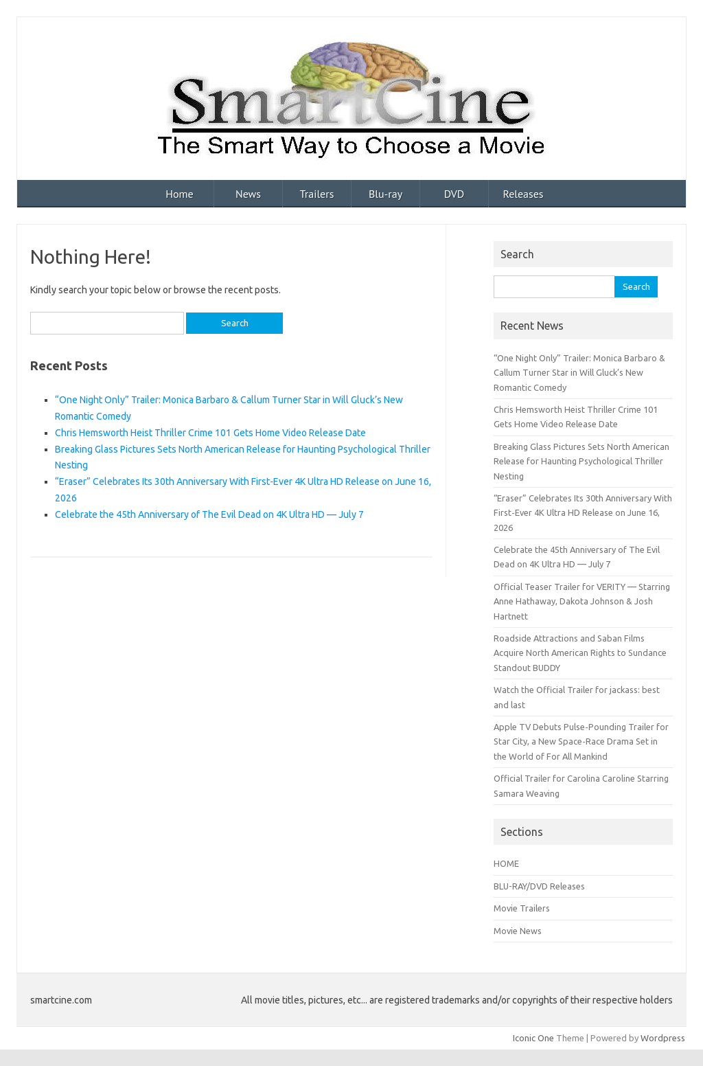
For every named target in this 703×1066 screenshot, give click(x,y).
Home (179, 194)
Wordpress (663, 1038)
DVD (454, 194)
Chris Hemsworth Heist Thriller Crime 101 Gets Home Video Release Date (210, 432)
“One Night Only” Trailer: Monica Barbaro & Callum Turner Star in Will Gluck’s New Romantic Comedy (579, 372)
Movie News (518, 930)
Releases (523, 194)
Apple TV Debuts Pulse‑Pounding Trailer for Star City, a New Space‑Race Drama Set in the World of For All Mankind (581, 741)
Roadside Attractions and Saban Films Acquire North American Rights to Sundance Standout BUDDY (580, 652)
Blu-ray (385, 194)
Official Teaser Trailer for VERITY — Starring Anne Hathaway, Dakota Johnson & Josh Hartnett (582, 601)
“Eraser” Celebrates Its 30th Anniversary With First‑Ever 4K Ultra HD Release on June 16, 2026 (583, 512)
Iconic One (533, 1038)
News (248, 194)
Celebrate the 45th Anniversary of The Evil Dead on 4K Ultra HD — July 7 (209, 514)
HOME (506, 863)
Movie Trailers (522, 908)
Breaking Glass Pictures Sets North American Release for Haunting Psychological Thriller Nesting (581, 461)
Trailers (317, 194)
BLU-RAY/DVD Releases (539, 886)
